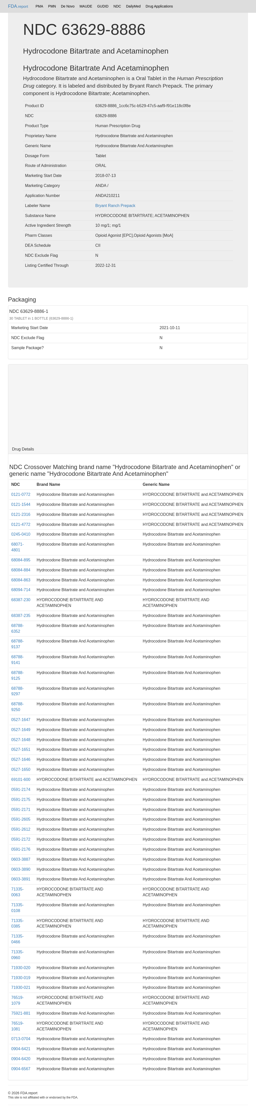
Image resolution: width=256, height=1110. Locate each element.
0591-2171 (20, 809)
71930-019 (20, 978)
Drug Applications (159, 6)
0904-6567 (20, 1069)
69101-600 (20, 779)
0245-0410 (20, 534)
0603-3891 (20, 879)
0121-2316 (20, 514)
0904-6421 (20, 1049)
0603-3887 (20, 859)
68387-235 (20, 615)
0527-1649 (20, 730)
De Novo (67, 6)
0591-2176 (20, 849)
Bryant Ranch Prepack (115, 205)
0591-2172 (20, 839)
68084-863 (20, 580)
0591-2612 (20, 829)
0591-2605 (20, 819)
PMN (52, 6)
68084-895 (20, 560)
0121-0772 (20, 494)
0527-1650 (20, 769)
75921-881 (20, 1013)
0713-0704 (20, 1039)
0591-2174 (20, 789)
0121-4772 (20, 524)
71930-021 (20, 987)
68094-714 (20, 590)
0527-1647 (20, 720)
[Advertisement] (128, 404)
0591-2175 (20, 799)
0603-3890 (20, 869)
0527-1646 (20, 759)
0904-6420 (20, 1059)
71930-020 (20, 968)
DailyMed (133, 6)
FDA (18, 6)
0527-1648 (20, 740)
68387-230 (20, 600)
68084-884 (20, 570)
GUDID (102, 6)
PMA (39, 6)
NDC (117, 6)
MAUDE (86, 6)
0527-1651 (20, 749)
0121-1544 (20, 504)
